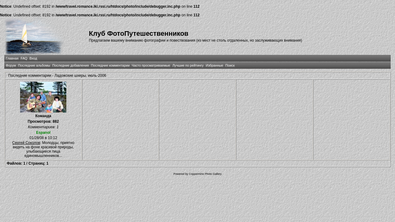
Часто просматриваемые (151, 65)
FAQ (24, 58)
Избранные (214, 65)
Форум (11, 65)
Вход (33, 58)
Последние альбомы (34, 65)
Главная (12, 58)
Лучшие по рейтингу (188, 65)
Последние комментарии (110, 65)
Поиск (230, 65)
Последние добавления (70, 65)
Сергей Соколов (26, 143)
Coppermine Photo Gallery (205, 173)
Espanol (43, 132)
